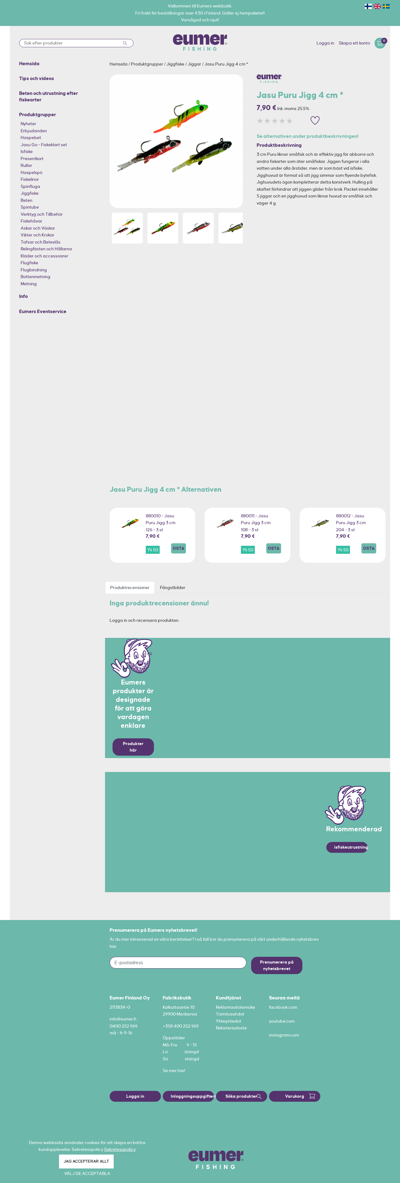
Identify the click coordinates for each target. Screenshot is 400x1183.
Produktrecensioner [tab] (129, 587)
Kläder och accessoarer (44, 255)
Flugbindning (34, 269)
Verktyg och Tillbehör (42, 214)
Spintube (30, 207)
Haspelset (31, 137)
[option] (176, 141)
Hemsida (119, 63)
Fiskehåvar (31, 220)
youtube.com (282, 1021)
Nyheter (28, 123)
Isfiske (27, 151)
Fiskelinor (30, 179)
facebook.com (283, 1007)
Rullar (26, 165)
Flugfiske (29, 262)
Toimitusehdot (230, 1013)
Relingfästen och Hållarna (46, 248)
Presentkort (32, 158)
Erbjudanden (34, 130)
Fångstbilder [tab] (172, 587)
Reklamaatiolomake (235, 1007)
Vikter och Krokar (37, 234)
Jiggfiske (30, 193)
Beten (26, 200)
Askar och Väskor (38, 228)
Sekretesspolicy (120, 1149)
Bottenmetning (35, 276)
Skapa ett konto (354, 42)
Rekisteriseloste (231, 1027)
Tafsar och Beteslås (41, 242)
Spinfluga (30, 186)
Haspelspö (31, 172)
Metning (29, 283)
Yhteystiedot (228, 1021)
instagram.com (284, 1034)
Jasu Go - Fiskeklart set (44, 144)
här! (181, 1070)
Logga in (325, 42)
